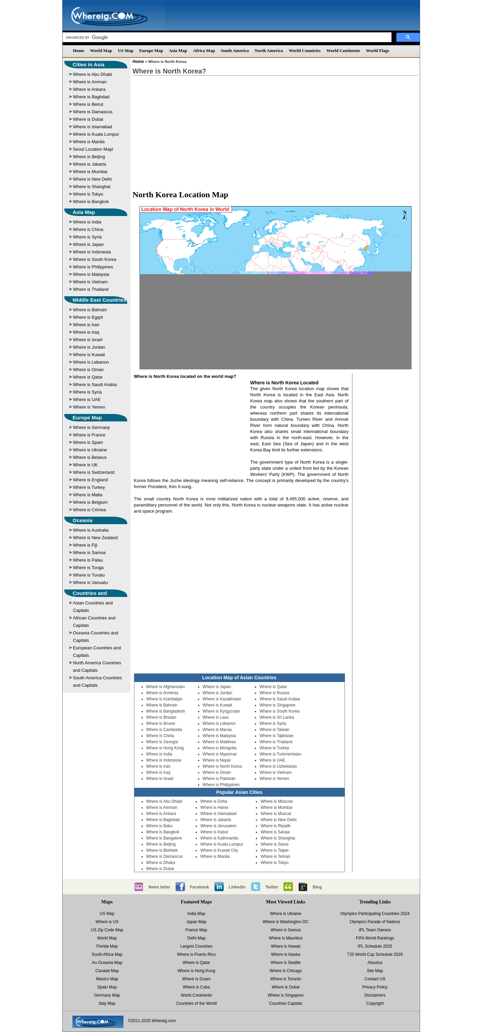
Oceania (83, 520)
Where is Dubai (88, 119)
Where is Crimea (89, 509)
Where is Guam (196, 979)
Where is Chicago (285, 970)
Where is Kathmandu (219, 838)
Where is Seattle (286, 962)
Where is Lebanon (91, 362)
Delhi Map (196, 938)
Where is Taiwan (274, 729)
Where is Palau (88, 560)
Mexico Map (107, 979)
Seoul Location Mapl (93, 149)
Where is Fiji (85, 545)
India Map (196, 913)
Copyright (375, 1003)
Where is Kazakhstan (222, 699)
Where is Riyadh (275, 825)
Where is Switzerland (94, 472)
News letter (159, 887)
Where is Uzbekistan (278, 766)
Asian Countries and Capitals (93, 606)
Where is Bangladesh (165, 711)
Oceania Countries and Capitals (95, 636)
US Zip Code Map (107, 930)
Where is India (87, 221)
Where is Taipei (274, 850)
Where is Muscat (276, 813)
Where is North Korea (222, 766)
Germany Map (107, 995)
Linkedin (237, 887)
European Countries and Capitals (97, 651)
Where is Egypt (88, 317)
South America (235, 50)
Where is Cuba (196, 987)
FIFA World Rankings (375, 938)
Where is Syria (87, 236)
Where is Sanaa (275, 832)
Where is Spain (88, 442)
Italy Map (107, 1003)
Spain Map (107, 987)
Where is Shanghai (92, 186)
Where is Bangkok (91, 201)
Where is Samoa (89, 552)
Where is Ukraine (90, 449)
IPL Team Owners (375, 930)
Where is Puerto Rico (196, 954)
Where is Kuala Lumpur (96, 134)
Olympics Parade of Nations (375, 921)
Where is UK (85, 464)
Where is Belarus (90, 457)
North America (269, 50)
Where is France (89, 434)
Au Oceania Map (107, 962)
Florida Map (107, 946)
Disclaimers (374, 995)
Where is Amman (90, 81)
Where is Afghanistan (165, 686)
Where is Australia (91, 530)
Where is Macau (217, 729)
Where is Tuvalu (89, 575)
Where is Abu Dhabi (92, 74)
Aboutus (374, 962)
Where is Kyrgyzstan (221, 711)
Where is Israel (88, 339)
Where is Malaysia (91, 274)
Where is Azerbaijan (164, 699)
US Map (125, 50)
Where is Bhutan (161, 717)
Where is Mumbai (90, 171)
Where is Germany (91, 427)
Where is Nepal (217, 760)
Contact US (375, 979)
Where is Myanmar (220, 754)
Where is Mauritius (285, 938)
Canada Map (107, 970)
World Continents (343, 50)
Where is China (88, 229)
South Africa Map (107, 954)
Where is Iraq (86, 332)
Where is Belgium (90, 502)
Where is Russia (274, 692)
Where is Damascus (93, 111)
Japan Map (196, 921)
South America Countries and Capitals (97, 681)
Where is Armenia (162, 692)
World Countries (305, 50)
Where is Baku (159, 825)
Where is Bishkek (162, 850)
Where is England (90, 479)
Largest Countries (196, 946)
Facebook (199, 887)
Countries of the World (196, 1003)
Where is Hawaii (285, 946)
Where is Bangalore (164, 838)
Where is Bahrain (90, 309)
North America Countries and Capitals (97, 666)
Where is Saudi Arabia (95, 384)
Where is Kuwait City (219, 850)
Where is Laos (216, 717)
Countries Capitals (285, 1003)
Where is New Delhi (92, 179)
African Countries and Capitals (94, 621)
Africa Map (204, 50)
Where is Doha (213, 801)
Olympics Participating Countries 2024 (375, 913)
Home (78, 50)
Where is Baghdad (91, 96)
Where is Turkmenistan (280, 754)
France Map (196, 930)
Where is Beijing (89, 156)
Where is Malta (88, 494)
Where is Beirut (88, 104)
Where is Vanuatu (90, 582)
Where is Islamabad (92, 126)
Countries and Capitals (90, 596)
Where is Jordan (89, 347)
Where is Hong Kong (165, 748)
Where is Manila (89, 141)
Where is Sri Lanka (277, 717)
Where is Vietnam (90, 281)
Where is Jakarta (89, 164)
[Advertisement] (275, 129)
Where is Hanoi (214, 807)
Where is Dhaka (160, 862)
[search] (226, 37)
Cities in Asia (89, 64)
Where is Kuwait (89, 354)
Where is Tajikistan (277, 735)
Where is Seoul (274, 844)
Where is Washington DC (286, 921)
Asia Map (178, 50)
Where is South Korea (94, 259)
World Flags (377, 50)
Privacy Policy (375, 987)
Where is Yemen (89, 407)
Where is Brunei (160, 723)
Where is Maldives (219, 741)
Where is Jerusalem (218, 825)
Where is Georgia (162, 741)
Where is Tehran (275, 856)
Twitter (271, 887)
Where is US (107, 921)
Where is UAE (87, 399)
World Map (101, 50)
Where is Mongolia (219, 748)
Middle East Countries (100, 300)
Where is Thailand (91, 289)
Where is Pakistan (219, 778)
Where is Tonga (88, 567)
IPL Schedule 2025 (375, 946)
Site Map (375, 970)
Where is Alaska (285, 954)
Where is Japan (88, 244)
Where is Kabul (214, 832)
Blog (317, 887)
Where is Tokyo (88, 194)
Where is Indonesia (92, 251)
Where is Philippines (93, 266)
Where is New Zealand (95, 537)
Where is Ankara (89, 89)
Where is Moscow (277, 801)
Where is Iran (86, 324)
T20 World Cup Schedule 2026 (375, 954)
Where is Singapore (277, 705)
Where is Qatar (88, 377)
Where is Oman (88, 369)
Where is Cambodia (164, 729)
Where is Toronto (285, 979)
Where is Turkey (89, 487)
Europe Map (151, 50)
